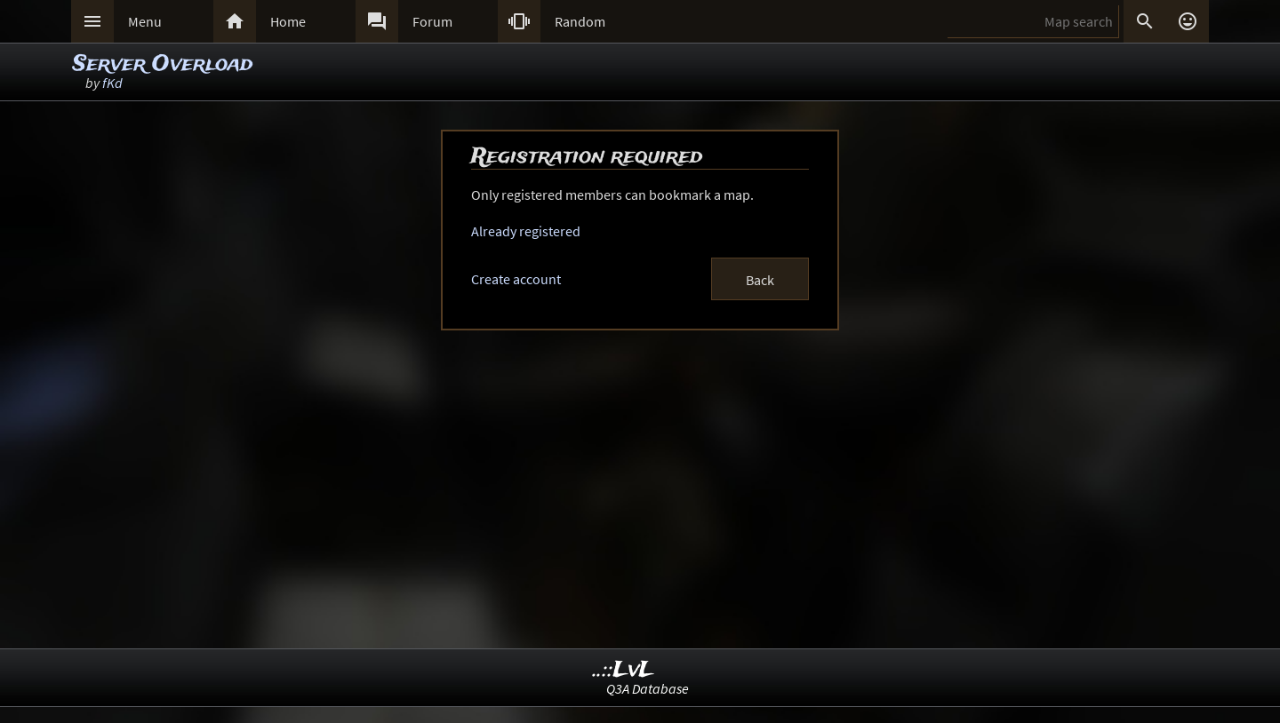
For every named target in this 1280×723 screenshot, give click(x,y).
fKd (112, 82)
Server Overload (162, 64)
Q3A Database (647, 688)
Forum (432, 21)
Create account (516, 279)
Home (288, 21)
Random (580, 21)
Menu (145, 21)
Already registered (525, 231)
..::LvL (623, 670)
